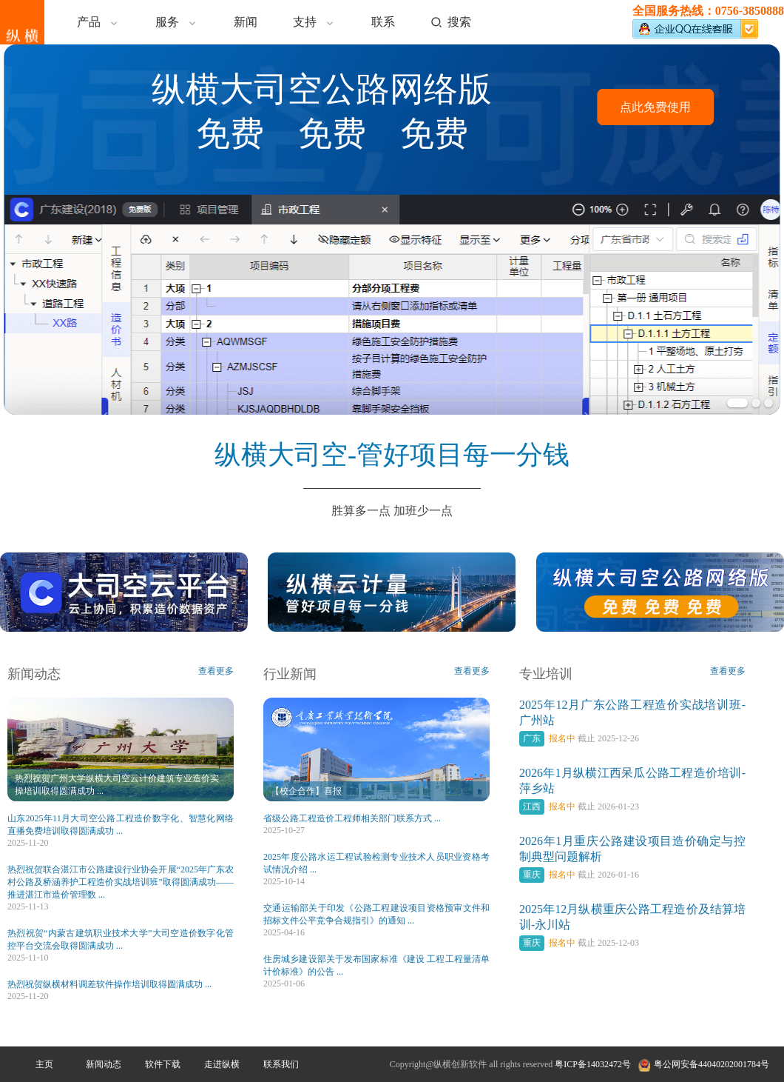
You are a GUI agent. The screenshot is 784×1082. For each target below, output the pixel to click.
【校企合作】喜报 (306, 791)
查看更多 (216, 671)
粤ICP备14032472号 (593, 1064)
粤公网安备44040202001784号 (711, 1064)
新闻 (245, 22)
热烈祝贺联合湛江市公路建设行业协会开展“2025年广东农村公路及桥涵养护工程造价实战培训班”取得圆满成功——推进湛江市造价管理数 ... (120, 882)
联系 (383, 22)
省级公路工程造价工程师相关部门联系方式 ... (352, 818)
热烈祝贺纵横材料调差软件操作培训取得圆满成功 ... (109, 984)
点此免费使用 (655, 107)
